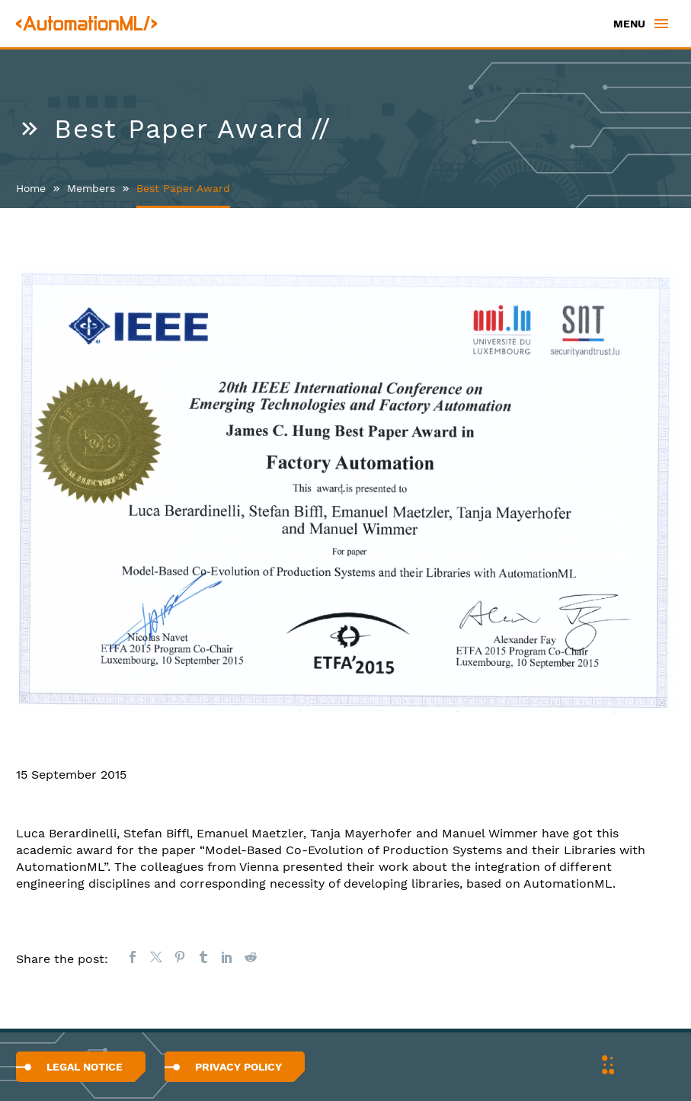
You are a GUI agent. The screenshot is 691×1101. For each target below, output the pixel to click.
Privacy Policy (238, 1067)
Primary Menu (661, 23)
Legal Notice (84, 1067)
